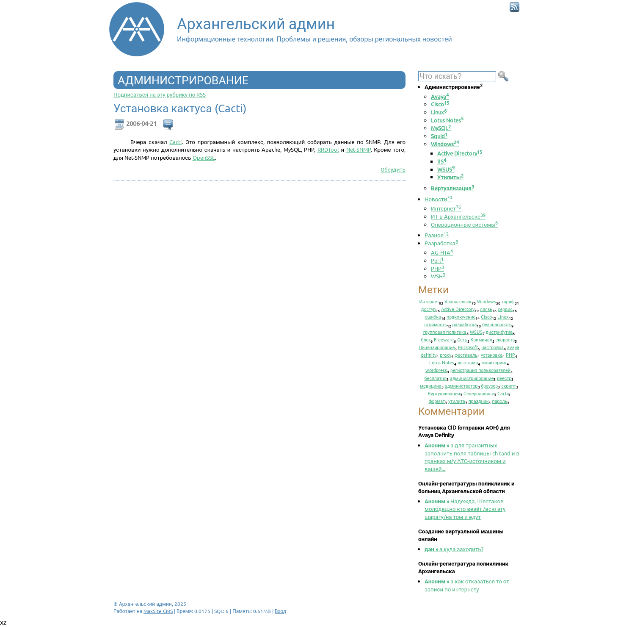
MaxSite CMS (158, 611)
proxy (445, 354)
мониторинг (494, 362)
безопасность (496, 324)
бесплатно (436, 378)
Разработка (441, 243)
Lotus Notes (447, 120)
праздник (479, 400)
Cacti (175, 141)
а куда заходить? (454, 548)
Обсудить (393, 169)
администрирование (472, 378)
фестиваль (466, 354)
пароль (499, 400)
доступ (428, 308)
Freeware (444, 339)
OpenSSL (204, 157)
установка (491, 354)
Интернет (446, 208)
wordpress (436, 369)
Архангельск (457, 301)
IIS (441, 161)
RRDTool (328, 149)
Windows (445, 143)
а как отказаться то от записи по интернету (467, 585)
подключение (461, 316)
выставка (468, 362)
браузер (489, 385)
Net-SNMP (358, 149)
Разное (437, 235)
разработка (464, 324)
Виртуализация (452, 187)
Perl (437, 260)
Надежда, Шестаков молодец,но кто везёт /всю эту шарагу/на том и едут (465, 508)
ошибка (433, 316)
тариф (508, 301)
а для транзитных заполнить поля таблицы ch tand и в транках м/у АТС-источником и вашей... (472, 456)
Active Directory (459, 153)
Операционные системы (464, 224)
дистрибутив (499, 331)
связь (486, 308)
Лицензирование (437, 347)
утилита (456, 400)
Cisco (440, 104)
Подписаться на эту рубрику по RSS (159, 94)
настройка (492, 347)
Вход (280, 611)
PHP (437, 268)
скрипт (508, 385)
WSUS (446, 169)
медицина (430, 385)
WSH (438, 276)
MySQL (441, 127)
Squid (439, 135)
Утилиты (450, 176)
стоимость (436, 324)
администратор (461, 385)
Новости (438, 199)
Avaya (440, 96)
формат (437, 400)
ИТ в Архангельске (458, 216)
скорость (505, 339)
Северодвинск (478, 393)
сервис (505, 308)
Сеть (462, 339)
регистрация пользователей (480, 369)
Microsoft (468, 347)
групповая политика (444, 331)
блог (426, 339)
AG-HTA (442, 252)
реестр (504, 378)
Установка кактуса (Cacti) (179, 108)
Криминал (481, 339)
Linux (439, 112)
